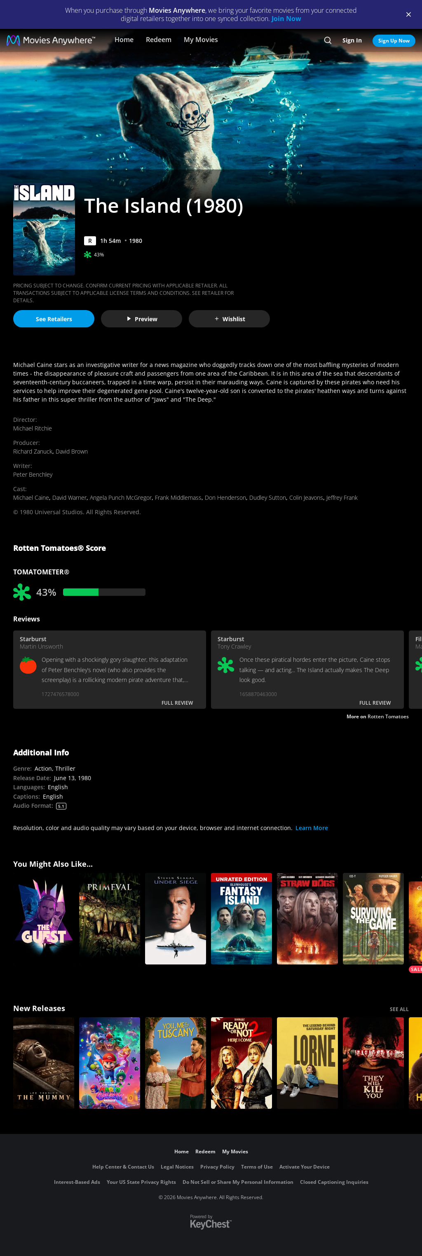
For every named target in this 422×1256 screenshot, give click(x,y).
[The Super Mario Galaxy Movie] (109, 1063)
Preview (141, 319)
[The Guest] (43, 918)
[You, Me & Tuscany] (175, 1063)
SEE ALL (399, 1009)
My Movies (201, 39)
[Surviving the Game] (373, 918)
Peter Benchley (32, 474)
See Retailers (54, 319)
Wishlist (229, 319)
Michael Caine (31, 497)
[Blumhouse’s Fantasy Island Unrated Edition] (241, 918)
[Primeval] (109, 918)
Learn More (311, 828)
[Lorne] (307, 1063)
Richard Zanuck (32, 451)
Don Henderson (225, 497)
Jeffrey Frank (342, 497)
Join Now (286, 18)
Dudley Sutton (267, 497)
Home (124, 39)
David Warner (69, 497)
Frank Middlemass (178, 497)
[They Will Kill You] (373, 1063)
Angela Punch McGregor (121, 497)
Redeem (158, 39)
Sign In (352, 40)
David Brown (72, 451)
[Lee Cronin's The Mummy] (43, 1063)
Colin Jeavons (306, 497)
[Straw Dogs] (307, 918)
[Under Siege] (175, 918)
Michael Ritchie (32, 428)
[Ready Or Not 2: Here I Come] (241, 1063)
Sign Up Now (394, 40)
